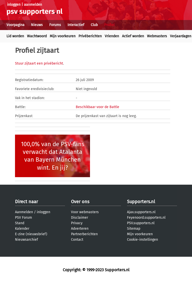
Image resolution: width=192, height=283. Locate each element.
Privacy (76, 223)
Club (94, 25)
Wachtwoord (37, 36)
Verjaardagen (180, 36)
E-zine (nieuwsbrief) (31, 234)
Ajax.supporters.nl (141, 212)
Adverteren (79, 228)
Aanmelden (24, 212)
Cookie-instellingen (142, 239)
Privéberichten (90, 36)
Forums (55, 25)
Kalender (22, 228)
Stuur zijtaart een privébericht (39, 63)
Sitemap (133, 228)
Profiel (109, 25)
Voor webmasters (85, 212)
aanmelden (33, 5)
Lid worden (15, 36)
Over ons (80, 201)
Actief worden (133, 36)
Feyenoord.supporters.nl (146, 217)
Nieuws (37, 25)
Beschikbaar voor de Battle (97, 107)
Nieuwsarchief (26, 239)
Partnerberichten (84, 234)
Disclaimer (79, 217)
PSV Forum (23, 217)
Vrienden (112, 36)
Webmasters (157, 36)
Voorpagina (15, 25)
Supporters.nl (141, 201)
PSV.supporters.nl (140, 223)
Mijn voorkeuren (63, 36)
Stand (19, 223)
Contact (77, 239)
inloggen (13, 5)
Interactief (76, 25)
